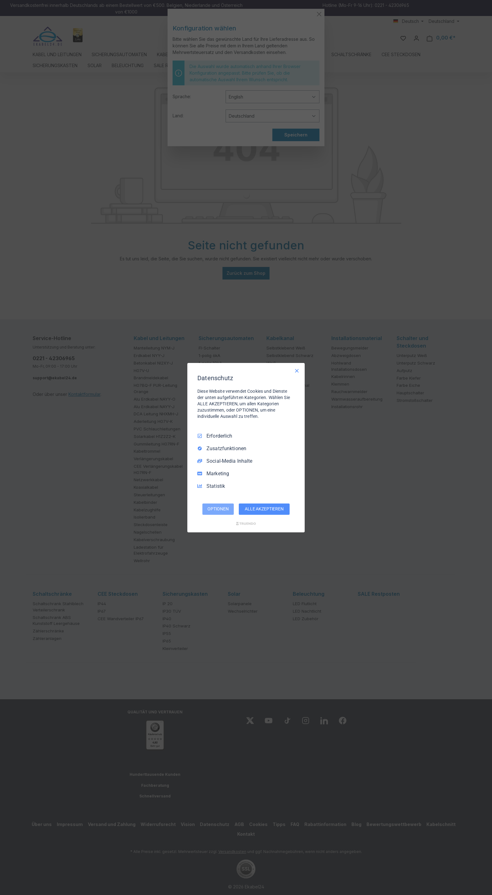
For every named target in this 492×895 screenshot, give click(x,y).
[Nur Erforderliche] (297, 370)
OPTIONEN (218, 508)
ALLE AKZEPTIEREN (264, 508)
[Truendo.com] (246, 523)
